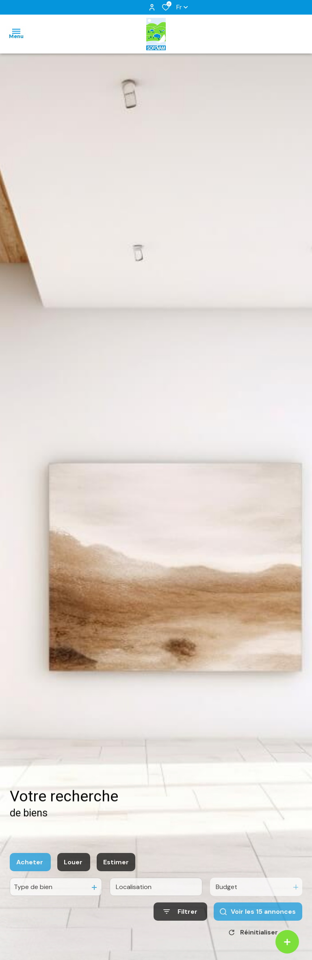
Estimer (116, 872)
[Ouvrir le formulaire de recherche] (180, 921)
